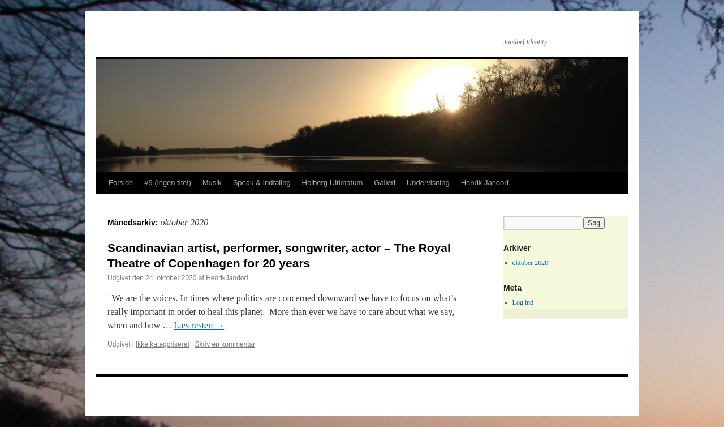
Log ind (523, 302)
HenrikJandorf (227, 278)
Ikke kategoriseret (162, 344)
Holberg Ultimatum (332, 182)
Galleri (384, 182)
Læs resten (199, 325)
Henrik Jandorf (485, 182)
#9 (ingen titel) (167, 182)
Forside (121, 182)
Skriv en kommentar (225, 344)
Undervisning (428, 182)
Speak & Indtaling (262, 182)
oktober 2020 (530, 263)
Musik (212, 182)
